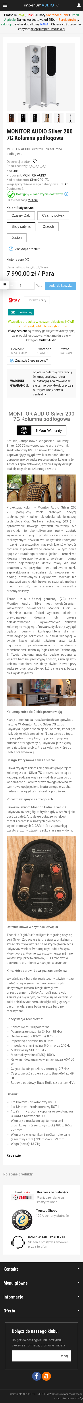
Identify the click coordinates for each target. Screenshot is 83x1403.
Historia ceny (17, 259)
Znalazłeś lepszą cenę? (29, 360)
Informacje (41, 1297)
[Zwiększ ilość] (11, 286)
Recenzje (14, 1155)
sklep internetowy (68, 1398)
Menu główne (41, 1283)
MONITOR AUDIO (34, 175)
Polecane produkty (18, 1174)
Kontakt (41, 1269)
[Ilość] (20, 286)
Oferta (41, 1311)
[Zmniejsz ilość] (30, 286)
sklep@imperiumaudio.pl (48, 29)
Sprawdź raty (37, 300)
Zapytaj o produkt (27, 249)
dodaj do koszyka (60, 285)
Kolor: (20, 208)
